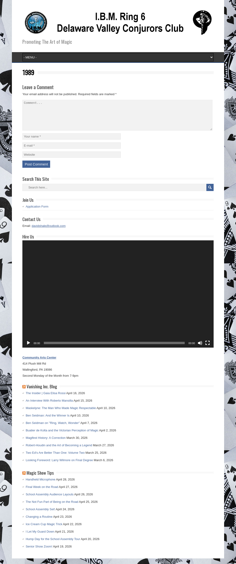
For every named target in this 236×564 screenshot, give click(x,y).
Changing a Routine (39, 522)
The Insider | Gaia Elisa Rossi (46, 398)
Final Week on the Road (42, 492)
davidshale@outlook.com (49, 231)
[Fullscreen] (207, 348)
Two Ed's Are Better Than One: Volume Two (55, 458)
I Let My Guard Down (40, 537)
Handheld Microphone (40, 485)
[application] (118, 299)
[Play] (28, 348)
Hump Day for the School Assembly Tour (53, 544)
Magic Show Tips (40, 478)
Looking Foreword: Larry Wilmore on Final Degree (59, 465)
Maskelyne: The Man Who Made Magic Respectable (61, 413)
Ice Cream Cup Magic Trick (44, 529)
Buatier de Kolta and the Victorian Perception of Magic (62, 436)
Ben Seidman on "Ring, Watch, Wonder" (53, 428)
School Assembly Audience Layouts (49, 500)
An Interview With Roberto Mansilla (49, 406)
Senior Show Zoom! (39, 552)
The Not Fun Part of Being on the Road (52, 507)
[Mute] (200, 348)
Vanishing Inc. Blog (42, 392)
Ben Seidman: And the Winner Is (47, 421)
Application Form (37, 212)
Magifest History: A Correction (46, 443)
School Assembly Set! (40, 515)
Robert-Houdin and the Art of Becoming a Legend (59, 451)
